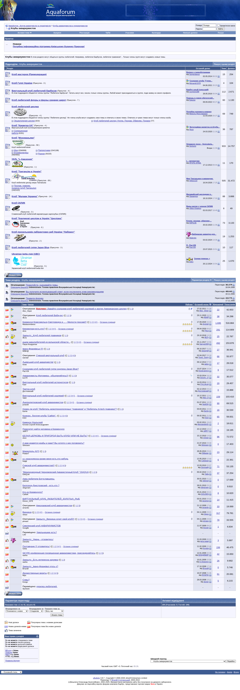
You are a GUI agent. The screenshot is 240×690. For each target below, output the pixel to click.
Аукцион (57, 33)
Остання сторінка (107, 322)
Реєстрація (85, 33)
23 (218, 452)
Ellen (191, 262)
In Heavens (204, 562)
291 (218, 329)
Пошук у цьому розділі (224, 64)
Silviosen (205, 445)
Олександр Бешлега (19, 287)
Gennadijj (205, 467)
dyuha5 (206, 324)
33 (218, 506)
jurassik (25, 405)
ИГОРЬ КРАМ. (195, 163)
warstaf (25, 358)
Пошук (221, 33)
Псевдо (199, 25)
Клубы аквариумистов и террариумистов (70, 26)
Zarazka (25, 542)
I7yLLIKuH (204, 384)
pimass (25, 521)
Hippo (206, 514)
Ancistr (206, 528)
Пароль (199, 29)
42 (218, 554)
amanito (25, 508)
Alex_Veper (27, 311)
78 (218, 520)
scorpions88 (194, 92)
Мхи (16, 150)
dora (24, 331)
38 (218, 316)
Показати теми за (52, 609)
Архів (229, 672)
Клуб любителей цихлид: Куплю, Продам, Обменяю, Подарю (122, 121)
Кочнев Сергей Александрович (35, 425)
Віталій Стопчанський (121, 680)
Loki (24, 535)
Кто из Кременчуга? (32, 492)
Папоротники (44, 150)
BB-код (8, 650)
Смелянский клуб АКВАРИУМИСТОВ (41, 525)
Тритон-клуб (28, 389)
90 (218, 403)
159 (218, 396)
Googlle (25, 528)
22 (218, 309)
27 (218, 350)
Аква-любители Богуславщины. (38, 479)
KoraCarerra (204, 371)
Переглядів (230, 304)
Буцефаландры (21, 153)
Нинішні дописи (190, 33)
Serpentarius (194, 74)
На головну (220, 672)
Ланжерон (193, 196)
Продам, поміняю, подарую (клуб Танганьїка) (24, 187)
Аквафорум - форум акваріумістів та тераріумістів (29, 26)
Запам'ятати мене (226, 26)
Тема (24, 304)
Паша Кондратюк (29, 344)
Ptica (207, 331)
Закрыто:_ (37, 539)
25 (218, 336)
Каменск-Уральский (32, 422)
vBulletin (96, 678)
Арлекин (26, 589)
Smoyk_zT (204, 378)
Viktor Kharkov (195, 208)
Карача (192, 100)
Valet (24, 398)
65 (218, 416)
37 (218, 473)
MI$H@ (25, 351)
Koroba (206, 548)
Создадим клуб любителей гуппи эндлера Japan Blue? (50, 369)
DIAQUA (26, 474)
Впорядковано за (13, 609)
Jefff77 (25, 431)
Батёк (24, 411)
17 (218, 363)
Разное (41, 154)
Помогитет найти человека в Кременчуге (43, 429)
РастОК (192, 247)
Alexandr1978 (195, 83)
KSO (24, 418)
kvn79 (24, 378)
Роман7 (25, 453)
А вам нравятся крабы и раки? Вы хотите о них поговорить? (53, 443)
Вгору (236, 672)
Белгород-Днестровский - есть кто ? (40, 485)
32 (218, 376)
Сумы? (26, 580)
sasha (24, 555)
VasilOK (205, 404)
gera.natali (204, 541)
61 (218, 574)
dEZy (24, 318)
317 (218, 513)
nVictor (206, 438)
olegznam (26, 488)
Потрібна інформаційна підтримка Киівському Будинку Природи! (48, 46)
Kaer (24, 385)
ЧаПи (108, 33)
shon (24, 438)
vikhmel (25, 481)
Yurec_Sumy (203, 357)
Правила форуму (12, 661)
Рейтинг (189, 304)
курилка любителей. (46, 586)
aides (206, 364)
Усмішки (8, 652)
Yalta (207, 474)
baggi (24, 461)
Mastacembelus (28, 324)
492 (218, 343)
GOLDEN (205, 494)
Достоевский (27, 391)
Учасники (129, 33)
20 (218, 383)
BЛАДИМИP (203, 555)
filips (24, 575)
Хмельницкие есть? (46, 532)
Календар (156, 33)
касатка (205, 501)
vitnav (24, 515)
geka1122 (193, 181)
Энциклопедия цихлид (24, 121)
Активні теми (23, 33)
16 (218, 410)
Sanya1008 (204, 344)
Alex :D (206, 398)
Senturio (192, 146)
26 (218, 560)
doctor (206, 582)
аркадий (205, 351)
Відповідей (218, 304)
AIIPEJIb (192, 223)
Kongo (25, 582)
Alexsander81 (203, 424)
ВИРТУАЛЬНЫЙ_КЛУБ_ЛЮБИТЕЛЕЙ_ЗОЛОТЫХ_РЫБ (51, 499)
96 (218, 436)
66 (218, 356)
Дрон (191, 130)
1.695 (218, 323)
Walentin (192, 238)
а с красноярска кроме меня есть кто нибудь (45, 458)
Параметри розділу (201, 280)
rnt (23, 468)
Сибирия (205, 461)
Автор (31, 304)
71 (218, 466)
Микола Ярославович (198, 114)
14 (218, 500)
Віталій (25, 569)
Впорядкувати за (36, 609)
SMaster (205, 453)
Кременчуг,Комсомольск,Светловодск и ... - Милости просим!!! (54, 322)
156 (218, 547)
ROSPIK (205, 575)
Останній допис (201, 304)
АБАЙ (206, 317)
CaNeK (25, 494)
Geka (24, 549)
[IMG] (7, 654)
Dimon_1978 (27, 501)
